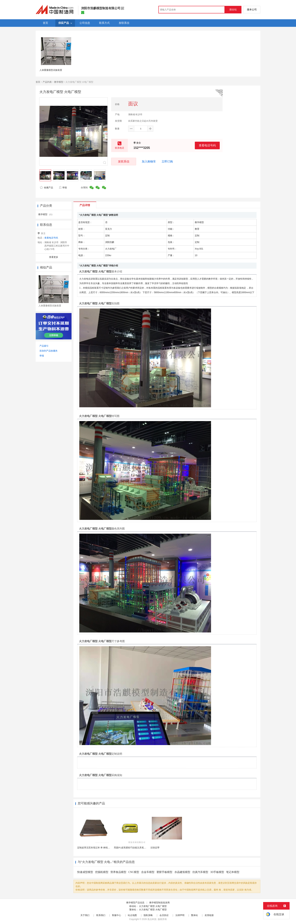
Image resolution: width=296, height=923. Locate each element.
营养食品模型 (118, 872)
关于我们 (84, 915)
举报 (63, 187)
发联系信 (123, 161)
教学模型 (58, 82)
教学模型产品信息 (135, 902)
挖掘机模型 (101, 872)
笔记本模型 (232, 872)
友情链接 (209, 915)
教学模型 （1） (46, 214)
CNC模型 (133, 872)
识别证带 (155, 847)
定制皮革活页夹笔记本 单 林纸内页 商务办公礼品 (101, 847)
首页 (38, 82)
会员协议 (164, 915)
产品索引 (44, 346)
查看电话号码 (207, 145)
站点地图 (132, 915)
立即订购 (167, 161)
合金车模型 (147, 872)
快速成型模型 (85, 872)
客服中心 (116, 915)
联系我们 (100, 915)
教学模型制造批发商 (159, 902)
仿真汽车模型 (200, 872)
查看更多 (53, 257)
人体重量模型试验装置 (50, 70)
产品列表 (47, 82)
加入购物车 (149, 161)
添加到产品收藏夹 (48, 350)
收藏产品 (46, 187)
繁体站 (194, 915)
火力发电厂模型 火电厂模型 (153, 906)
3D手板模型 (217, 872)
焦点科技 (151, 919)
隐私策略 (148, 915)
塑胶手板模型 (164, 872)
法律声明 (179, 915)
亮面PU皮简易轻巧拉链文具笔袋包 (131, 847)
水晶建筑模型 (182, 872)
